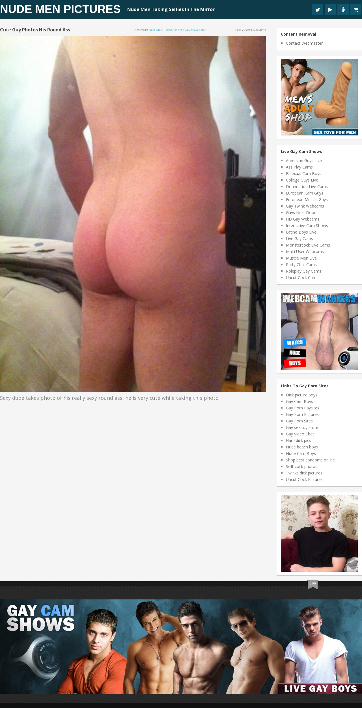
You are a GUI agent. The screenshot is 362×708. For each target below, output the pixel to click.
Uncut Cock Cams (302, 277)
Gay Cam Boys (299, 401)
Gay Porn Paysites (302, 408)
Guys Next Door (301, 212)
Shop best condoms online (310, 460)
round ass (170, 29)
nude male (156, 29)
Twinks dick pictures (304, 473)
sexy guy (184, 29)
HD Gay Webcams (302, 219)
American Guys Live (304, 160)
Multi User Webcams (305, 251)
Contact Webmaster (304, 43)
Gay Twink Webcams (305, 206)
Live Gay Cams (299, 238)
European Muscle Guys (307, 199)
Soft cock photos (301, 466)
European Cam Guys (304, 193)
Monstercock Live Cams (308, 245)
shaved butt (198, 29)
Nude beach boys (302, 447)
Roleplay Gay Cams (303, 271)
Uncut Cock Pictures (304, 479)
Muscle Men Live (301, 258)
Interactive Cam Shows (307, 225)
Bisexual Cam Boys (303, 173)
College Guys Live (302, 180)
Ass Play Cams (299, 167)
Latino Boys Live (301, 232)
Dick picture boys (301, 395)
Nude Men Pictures (60, 9)
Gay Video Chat (300, 434)
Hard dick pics (298, 440)
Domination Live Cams (307, 186)
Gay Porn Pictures (302, 414)
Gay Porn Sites (299, 421)
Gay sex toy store (302, 427)
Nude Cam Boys (301, 453)
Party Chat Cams (301, 264)
